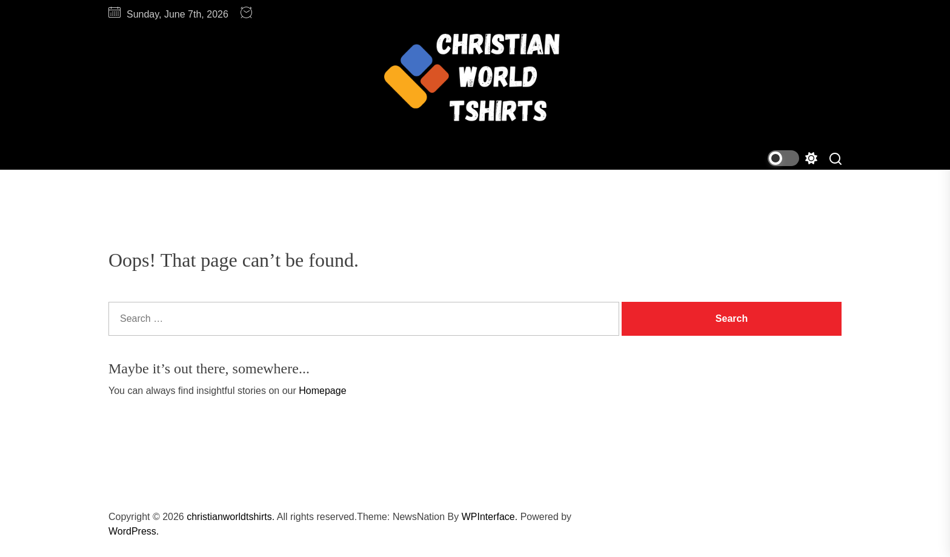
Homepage (322, 390)
